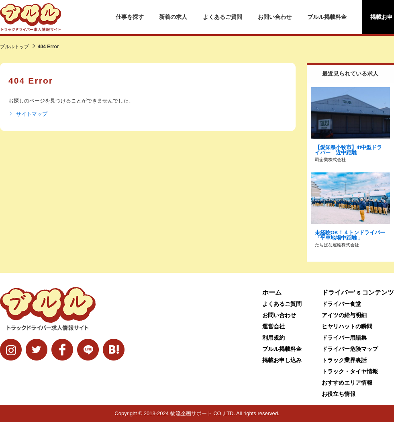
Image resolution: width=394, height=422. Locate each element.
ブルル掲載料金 (327, 17)
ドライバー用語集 (344, 337)
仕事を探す (130, 17)
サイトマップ (27, 114)
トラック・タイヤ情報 (350, 371)
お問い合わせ (275, 17)
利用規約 (273, 337)
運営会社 (273, 326)
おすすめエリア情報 (347, 382)
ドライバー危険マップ (350, 349)
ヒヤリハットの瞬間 (347, 326)
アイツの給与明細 (344, 315)
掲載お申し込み (282, 360)
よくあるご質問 (222, 17)
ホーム (272, 292)
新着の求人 (173, 17)
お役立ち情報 (338, 394)
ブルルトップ (14, 46)
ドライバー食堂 (341, 304)
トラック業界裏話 (344, 360)
